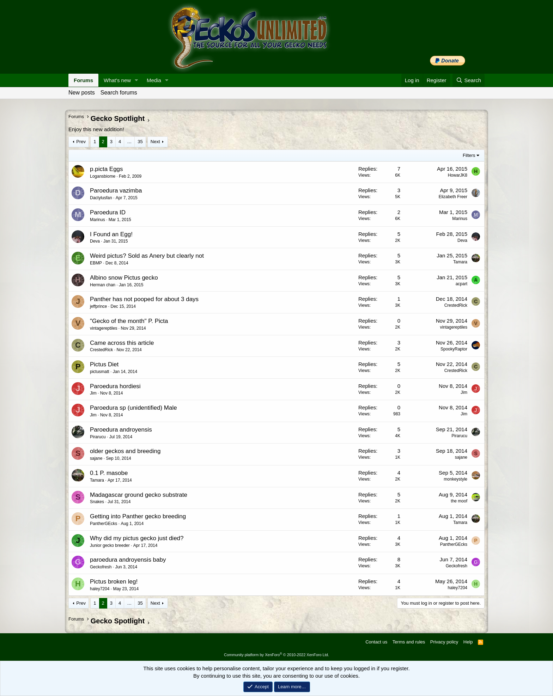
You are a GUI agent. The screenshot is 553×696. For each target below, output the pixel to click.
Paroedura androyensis (121, 429)
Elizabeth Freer (453, 196)
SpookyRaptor (453, 349)
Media (154, 80)
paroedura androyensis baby (128, 559)
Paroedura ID (108, 212)
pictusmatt (99, 371)
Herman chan (102, 284)
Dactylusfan (101, 197)
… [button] (129, 141)
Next (155, 141)
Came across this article (122, 343)
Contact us (376, 642)
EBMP (96, 263)
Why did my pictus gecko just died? (137, 538)
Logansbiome (102, 176)
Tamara (460, 262)
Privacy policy (444, 642)
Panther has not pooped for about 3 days (144, 299)
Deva (95, 241)
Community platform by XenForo (276, 655)
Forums (83, 80)
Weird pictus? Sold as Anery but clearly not (147, 255)
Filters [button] (469, 155)
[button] (136, 80)
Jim (93, 393)
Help (468, 642)
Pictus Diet (104, 364)
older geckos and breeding (125, 451)
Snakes (97, 501)
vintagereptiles (103, 328)
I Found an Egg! (111, 234)
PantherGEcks (103, 523)
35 (140, 141)
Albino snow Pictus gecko (124, 277)
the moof (459, 501)
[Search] (468, 80)
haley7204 (99, 588)
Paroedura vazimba (116, 190)
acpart (461, 283)
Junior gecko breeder (110, 545)
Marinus (97, 219)
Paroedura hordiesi (115, 386)
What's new (117, 80)
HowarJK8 (457, 175)
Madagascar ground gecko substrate (138, 495)
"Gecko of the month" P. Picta (129, 321)
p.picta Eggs (106, 169)
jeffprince (98, 306)
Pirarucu (98, 436)
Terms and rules (409, 642)
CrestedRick (455, 305)
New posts (81, 93)
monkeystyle (455, 479)
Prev (81, 141)
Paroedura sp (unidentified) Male (133, 407)
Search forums (119, 93)
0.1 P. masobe (109, 473)
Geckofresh (100, 566)
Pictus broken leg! (114, 581)
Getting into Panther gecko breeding (138, 516)
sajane (96, 458)
